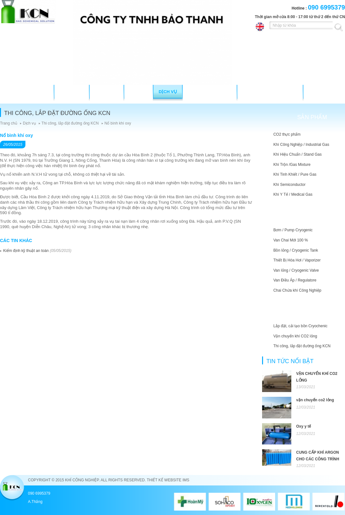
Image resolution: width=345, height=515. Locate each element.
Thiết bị (139, 91)
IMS (185, 480)
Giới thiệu (71, 91)
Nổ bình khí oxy (118, 123)
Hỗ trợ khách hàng (270, 91)
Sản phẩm (106, 91)
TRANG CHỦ (34, 91)
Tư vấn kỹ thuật (210, 91)
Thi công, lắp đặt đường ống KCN (70, 123)
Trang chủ (8, 123)
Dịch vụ (168, 91)
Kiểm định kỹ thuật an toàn (26, 250)
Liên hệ (316, 91)
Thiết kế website (164, 480)
